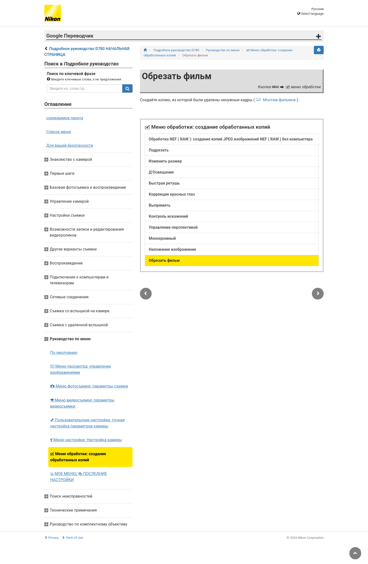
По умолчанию (63, 352)
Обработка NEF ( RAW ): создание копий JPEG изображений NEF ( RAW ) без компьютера (231, 139)
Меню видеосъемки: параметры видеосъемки (82, 403)
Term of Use (74, 537)
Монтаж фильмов (279, 100)
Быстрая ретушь (164, 183)
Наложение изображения (172, 249)
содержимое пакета (64, 118)
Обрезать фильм (164, 260)
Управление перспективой (173, 227)
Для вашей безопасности (69, 145)
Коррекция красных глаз (172, 194)
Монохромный (162, 238)
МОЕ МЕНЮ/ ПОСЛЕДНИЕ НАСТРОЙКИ (78, 476)
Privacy (53, 537)
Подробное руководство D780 (176, 50)
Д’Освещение (161, 172)
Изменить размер (165, 161)
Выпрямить (160, 205)
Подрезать (159, 150)
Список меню (58, 131)
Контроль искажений (168, 216)
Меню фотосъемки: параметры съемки (89, 386)
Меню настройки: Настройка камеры (86, 440)
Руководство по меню (223, 50)
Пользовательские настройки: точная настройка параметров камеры (87, 423)
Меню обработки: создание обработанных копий (78, 456)
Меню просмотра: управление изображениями (80, 369)
